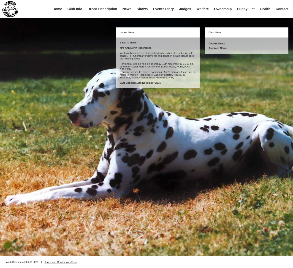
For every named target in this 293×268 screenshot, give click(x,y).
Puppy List (246, 9)
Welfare (202, 9)
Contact (282, 9)
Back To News (128, 42)
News (126, 9)
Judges (185, 9)
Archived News (218, 48)
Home (57, 9)
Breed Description (102, 9)
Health (265, 9)
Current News (217, 43)
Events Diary (163, 9)
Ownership (223, 9)
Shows (142, 9)
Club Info (74, 9)
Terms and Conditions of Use (61, 262)
